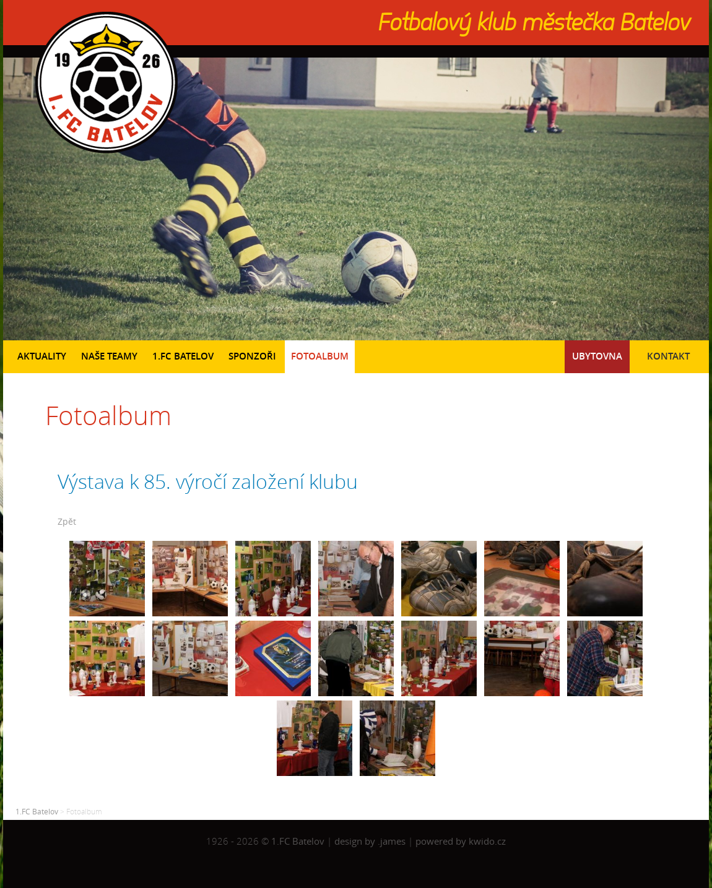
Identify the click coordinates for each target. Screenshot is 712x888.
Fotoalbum (320, 356)
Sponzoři (252, 356)
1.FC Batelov (183, 356)
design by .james (371, 841)
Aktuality (41, 356)
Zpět (67, 521)
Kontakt (668, 356)
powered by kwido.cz (460, 841)
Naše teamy (109, 356)
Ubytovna (597, 356)
